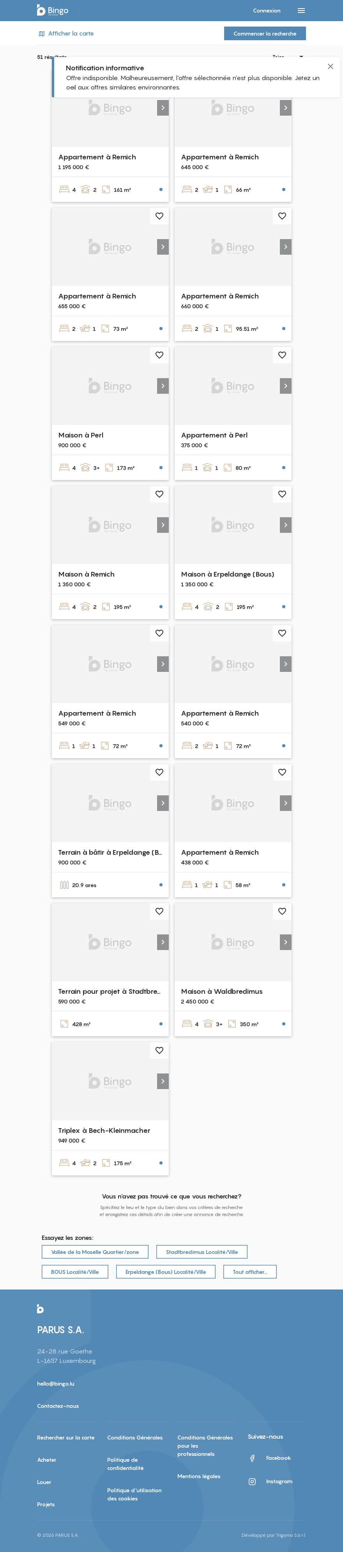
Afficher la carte (65, 33)
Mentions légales (199, 1476)
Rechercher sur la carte (66, 1437)
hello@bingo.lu (55, 1383)
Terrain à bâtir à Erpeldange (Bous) (115, 852)
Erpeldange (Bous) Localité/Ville (166, 1271)
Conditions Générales (135, 1437)
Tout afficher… (250, 1271)
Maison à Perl (80, 435)
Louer (44, 1482)
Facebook (269, 1458)
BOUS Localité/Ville (75, 1271)
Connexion (267, 10)
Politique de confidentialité (125, 1463)
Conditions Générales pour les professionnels (205, 1445)
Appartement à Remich (97, 157)
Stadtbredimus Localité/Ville (202, 1251)
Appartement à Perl (214, 435)
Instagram (270, 1481)
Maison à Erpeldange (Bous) (227, 574)
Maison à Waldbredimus (222, 991)
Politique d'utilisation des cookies (134, 1494)
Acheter (47, 1459)
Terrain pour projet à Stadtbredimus (117, 991)
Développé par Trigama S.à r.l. (274, 1535)
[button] (163, 108)
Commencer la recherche (265, 33)
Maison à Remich (86, 574)
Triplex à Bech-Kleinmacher (104, 1130)
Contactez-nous (58, 1405)
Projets (46, 1504)
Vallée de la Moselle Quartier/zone (95, 1251)
